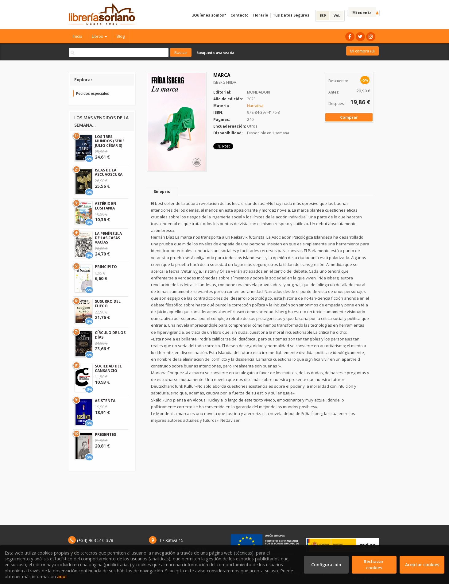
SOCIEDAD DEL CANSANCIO (108, 368)
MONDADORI (258, 92)
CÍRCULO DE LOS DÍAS (110, 335)
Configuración (326, 564)
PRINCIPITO (106, 266)
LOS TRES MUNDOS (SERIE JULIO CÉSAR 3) (110, 141)
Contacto (239, 15)
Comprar (349, 117)
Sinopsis (162, 191)
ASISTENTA (105, 400)
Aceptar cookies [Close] (422, 564)
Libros (99, 36)
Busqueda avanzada (215, 52)
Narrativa (255, 105)
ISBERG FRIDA (224, 82)
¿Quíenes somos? (209, 15)
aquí (62, 576)
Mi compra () (362, 51)
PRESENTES (105, 434)
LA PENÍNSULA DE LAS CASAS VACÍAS (108, 238)
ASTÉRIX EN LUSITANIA (105, 205)
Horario (260, 15)
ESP (323, 15)
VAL (337, 15)
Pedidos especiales (92, 93)
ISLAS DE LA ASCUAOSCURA (108, 172)
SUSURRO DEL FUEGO (108, 303)
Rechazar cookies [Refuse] (374, 565)
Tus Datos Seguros (291, 15)
